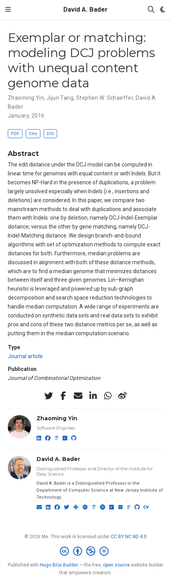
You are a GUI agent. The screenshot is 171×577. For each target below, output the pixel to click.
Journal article (25, 356)
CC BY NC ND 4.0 (129, 536)
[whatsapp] (107, 396)
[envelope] (78, 396)
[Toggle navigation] (8, 9)
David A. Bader (85, 9)
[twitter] (48, 396)
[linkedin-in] (93, 396)
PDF (15, 133)
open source (116, 565)
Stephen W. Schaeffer (104, 98)
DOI (50, 133)
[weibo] (122, 396)
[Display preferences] (163, 9)
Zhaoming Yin (26, 98)
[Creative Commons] (86, 551)
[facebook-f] (63, 396)
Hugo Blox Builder (59, 565)
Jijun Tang (60, 98)
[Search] (151, 9)
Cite (33, 133)
